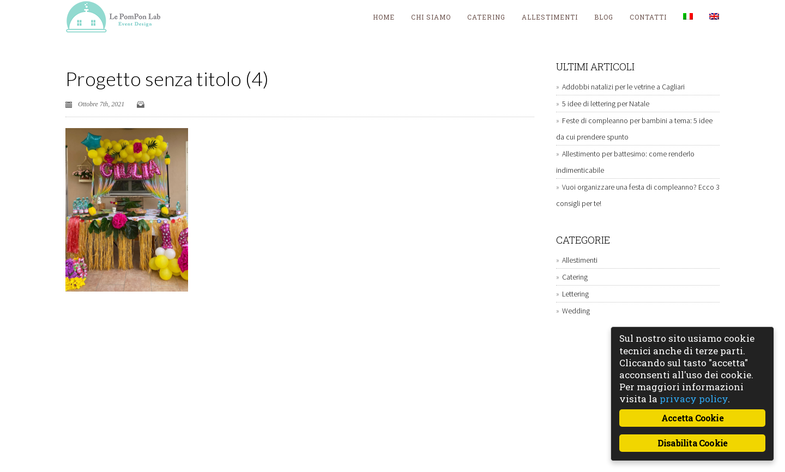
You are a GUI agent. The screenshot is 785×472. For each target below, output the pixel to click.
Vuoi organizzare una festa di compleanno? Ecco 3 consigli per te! (638, 195)
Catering (486, 17)
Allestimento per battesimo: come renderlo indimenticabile (625, 162)
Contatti (648, 17)
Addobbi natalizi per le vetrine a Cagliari (623, 87)
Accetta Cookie (692, 417)
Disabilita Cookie (692, 443)
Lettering (575, 294)
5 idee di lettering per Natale (605, 103)
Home (384, 17)
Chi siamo (431, 17)
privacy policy (694, 398)
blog (603, 17)
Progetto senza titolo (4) (167, 78)
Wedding (576, 311)
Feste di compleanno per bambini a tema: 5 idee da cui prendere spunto (634, 129)
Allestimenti (550, 17)
